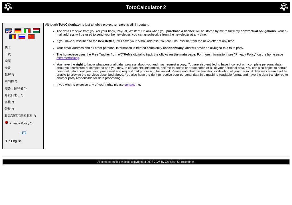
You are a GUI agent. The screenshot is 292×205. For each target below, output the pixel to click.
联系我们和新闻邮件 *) (20, 115)
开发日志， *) (14, 95)
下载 (8, 54)
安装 (8, 67)
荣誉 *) (9, 108)
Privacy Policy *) (21, 123)
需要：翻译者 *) (16, 88)
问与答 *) (11, 81)
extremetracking (67, 58)
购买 (8, 61)
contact (129, 84)
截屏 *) (9, 74)
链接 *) (9, 102)
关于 (8, 47)
